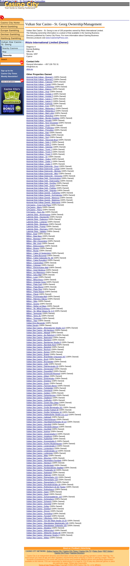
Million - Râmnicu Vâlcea (36, 299)
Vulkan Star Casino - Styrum (38, 511)
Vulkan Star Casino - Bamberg (38, 340)
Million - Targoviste (34, 313)
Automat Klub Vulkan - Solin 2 (38, 145)
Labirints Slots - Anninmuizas (38, 215)
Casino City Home (10, 23)
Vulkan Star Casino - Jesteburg (39, 436)
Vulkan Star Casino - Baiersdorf (39, 337)
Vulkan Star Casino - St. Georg (12, 43)
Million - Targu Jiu (33, 316)
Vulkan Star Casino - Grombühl (39, 405)
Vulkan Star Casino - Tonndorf (38, 516)
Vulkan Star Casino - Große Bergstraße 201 (44, 407)
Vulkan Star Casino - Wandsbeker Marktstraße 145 (47, 523)
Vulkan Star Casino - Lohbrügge (39, 453)
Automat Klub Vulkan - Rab (37, 133)
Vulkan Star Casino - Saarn (37, 492)
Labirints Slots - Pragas (36, 226)
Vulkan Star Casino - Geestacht (39, 390)
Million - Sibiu (31, 301)
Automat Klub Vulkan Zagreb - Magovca (42, 198)
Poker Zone (97, 551)
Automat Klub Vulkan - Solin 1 (38, 142)
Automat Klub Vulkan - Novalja (39, 120)
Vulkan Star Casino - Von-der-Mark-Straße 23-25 (46, 521)
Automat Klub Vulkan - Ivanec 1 (39, 99)
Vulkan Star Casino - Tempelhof (39, 514)
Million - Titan (31, 321)
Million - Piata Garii (34, 284)
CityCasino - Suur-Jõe (35, 212)
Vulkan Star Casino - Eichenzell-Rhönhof (43, 374)
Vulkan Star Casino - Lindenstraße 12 (41, 451)
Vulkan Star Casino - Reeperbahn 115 (42, 477)
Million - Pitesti (32, 294)
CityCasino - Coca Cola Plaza (38, 205)
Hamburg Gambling (11, 38)
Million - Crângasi (33, 265)
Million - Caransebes (34, 263)
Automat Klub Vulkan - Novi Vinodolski (42, 123)
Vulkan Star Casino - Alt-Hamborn (40, 330)
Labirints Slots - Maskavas (37, 224)
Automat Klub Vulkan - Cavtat (38, 84)
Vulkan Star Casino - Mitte (37, 456)
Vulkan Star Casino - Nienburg (38, 463)
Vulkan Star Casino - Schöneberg (40, 499)
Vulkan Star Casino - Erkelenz (38, 381)
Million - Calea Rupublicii (36, 260)
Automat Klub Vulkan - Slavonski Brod (42, 140)
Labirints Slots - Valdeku (36, 231)
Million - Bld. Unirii (33, 243)
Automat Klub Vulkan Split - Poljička (41, 188)
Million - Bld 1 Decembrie (36, 241)
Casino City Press (62, 553)
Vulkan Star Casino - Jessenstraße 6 (41, 434)
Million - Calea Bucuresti (36, 255)
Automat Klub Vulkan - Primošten (40, 130)
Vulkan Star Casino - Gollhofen (39, 400)
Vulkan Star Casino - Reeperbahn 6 (41, 482)
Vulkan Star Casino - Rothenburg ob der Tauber (46, 487)
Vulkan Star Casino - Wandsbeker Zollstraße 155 (46, 526)
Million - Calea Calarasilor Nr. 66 (39, 258)
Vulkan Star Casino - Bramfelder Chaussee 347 (46, 357)
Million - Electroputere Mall (37, 267)
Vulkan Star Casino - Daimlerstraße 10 (42, 366)
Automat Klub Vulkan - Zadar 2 (39, 164)
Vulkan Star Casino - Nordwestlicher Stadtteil (44, 468)
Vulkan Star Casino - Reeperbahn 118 (42, 480)
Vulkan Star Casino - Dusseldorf (39, 371)
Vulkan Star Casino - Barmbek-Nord (41, 345)
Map (4, 52)
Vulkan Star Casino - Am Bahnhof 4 (41, 335)
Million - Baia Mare (34, 236)
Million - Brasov (32, 248)
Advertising (85, 548)
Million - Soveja (32, 304)
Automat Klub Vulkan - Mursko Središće (42, 118)
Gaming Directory (77, 553)
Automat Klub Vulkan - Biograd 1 (39, 77)
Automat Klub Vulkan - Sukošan (39, 147)
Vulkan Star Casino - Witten (37, 538)
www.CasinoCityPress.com (57, 38)
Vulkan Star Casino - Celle (37, 364)
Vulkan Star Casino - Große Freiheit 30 (42, 410)
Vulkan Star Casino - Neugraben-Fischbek (43, 460)
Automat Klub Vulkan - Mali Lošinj (40, 113)
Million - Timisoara (33, 318)
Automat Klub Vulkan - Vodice (38, 159)
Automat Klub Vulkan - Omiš (38, 125)
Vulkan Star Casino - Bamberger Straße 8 (43, 342)
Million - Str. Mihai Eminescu (38, 308)
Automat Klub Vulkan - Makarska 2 (40, 111)
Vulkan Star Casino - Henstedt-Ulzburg (42, 427)
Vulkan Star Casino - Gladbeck (39, 398)
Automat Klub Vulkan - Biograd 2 (39, 79)
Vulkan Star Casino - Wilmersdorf (40, 530)
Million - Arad (31, 234)
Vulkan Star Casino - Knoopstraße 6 (41, 441)
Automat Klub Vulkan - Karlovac (39, 104)
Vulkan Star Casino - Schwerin (39, 501)
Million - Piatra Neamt (35, 292)
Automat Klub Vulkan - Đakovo (39, 89)
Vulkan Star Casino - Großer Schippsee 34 (44, 412)
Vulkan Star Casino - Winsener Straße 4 (42, 535)
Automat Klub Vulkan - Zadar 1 (39, 161)
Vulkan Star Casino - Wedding (38, 528)
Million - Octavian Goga (36, 282)
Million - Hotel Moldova (35, 270)
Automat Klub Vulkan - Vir (37, 157)
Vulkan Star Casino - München (39, 458)
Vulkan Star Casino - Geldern (38, 393)
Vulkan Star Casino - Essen (37, 383)
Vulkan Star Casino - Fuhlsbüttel (39, 388)
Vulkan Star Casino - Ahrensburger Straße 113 (45, 328)
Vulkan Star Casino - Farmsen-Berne (41, 386)
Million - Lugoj (32, 277)
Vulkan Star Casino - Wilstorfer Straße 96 (43, 533)
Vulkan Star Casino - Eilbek (37, 376)
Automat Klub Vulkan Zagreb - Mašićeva (43, 200)
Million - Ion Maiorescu (35, 272)
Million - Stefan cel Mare (36, 306)
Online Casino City (54, 551)
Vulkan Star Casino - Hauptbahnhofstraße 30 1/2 (46, 422)
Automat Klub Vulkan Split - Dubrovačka (42, 181)
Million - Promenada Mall (36, 296)
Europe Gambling (10, 30)
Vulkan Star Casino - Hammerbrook (41, 419)
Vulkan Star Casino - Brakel (37, 354)
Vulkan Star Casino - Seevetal (38, 504)
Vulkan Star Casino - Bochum (38, 349)
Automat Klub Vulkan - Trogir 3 (39, 154)
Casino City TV (85, 551)
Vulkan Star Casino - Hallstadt (38, 417)
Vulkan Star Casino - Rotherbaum (40, 489)
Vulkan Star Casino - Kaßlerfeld (39, 439)
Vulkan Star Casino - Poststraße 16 (41, 470)
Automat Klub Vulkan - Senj (37, 137)
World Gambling (9, 26)
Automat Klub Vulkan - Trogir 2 (39, 152)
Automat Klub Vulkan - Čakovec (39, 82)
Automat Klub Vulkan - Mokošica (39, 116)
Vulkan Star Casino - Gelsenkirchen (41, 395)
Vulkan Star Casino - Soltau (37, 506)
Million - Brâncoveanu (35, 246)
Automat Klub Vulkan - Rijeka (38, 135)
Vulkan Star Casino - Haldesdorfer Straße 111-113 (47, 415)
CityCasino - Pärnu (34, 210)
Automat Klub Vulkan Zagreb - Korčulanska (44, 195)
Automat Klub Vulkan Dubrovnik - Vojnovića (44, 176)
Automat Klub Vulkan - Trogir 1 (39, 149)
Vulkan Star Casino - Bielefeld (38, 347)
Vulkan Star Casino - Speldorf (38, 509)
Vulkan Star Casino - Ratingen (38, 475)
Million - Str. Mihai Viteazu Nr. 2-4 (40, 311)
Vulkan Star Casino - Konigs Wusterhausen (44, 444)
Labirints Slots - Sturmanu (37, 229)
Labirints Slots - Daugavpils (37, 217)
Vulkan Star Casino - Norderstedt (40, 465)
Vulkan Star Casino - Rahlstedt (39, 473)
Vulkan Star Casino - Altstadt (38, 333)
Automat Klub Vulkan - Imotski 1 (39, 94)
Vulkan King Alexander (35, 323)
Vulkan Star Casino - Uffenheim (39, 518)
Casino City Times (70, 551)
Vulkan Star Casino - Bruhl (37, 359)
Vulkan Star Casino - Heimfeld (38, 424)
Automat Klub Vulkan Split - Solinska (41, 190)
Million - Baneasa (33, 239)
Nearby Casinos (10, 48)
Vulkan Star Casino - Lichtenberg (40, 448)
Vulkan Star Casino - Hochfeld (38, 429)
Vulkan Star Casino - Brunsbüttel (39, 362)
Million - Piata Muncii (35, 287)
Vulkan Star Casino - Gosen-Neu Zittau (42, 403)
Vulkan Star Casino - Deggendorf (40, 369)
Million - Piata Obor (34, 289)
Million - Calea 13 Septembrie (38, 253)
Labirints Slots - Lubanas (36, 222)
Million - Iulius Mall (34, 275)
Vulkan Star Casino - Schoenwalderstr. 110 (44, 497)
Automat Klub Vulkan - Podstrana (40, 128)
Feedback (76, 548)
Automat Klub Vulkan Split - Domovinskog (43, 178)
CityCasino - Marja (34, 207)
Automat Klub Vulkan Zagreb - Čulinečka (43, 193)
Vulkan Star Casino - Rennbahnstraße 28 (43, 485)
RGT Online (108, 551)
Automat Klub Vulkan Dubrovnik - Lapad (42, 169)
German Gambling (10, 34)
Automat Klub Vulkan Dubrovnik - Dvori (42, 166)
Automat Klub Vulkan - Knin (37, 106)
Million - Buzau (32, 251)
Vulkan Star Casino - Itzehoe (38, 431)
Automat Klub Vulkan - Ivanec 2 (39, 101)
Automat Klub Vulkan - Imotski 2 (39, 96)
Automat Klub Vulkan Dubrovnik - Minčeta (43, 171)
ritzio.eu (29, 69)
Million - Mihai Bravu (34, 280)
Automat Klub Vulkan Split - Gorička (41, 183)
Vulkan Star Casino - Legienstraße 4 (41, 446)
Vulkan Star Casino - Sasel (37, 494)
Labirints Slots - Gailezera (37, 219)
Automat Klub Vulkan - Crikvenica (40, 87)
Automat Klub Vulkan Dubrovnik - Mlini (42, 174)
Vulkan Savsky (32, 325)
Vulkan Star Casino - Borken (38, 352)
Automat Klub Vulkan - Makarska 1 (40, 108)
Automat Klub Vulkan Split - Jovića (40, 186)
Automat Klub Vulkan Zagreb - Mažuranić (43, 202)
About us (66, 548)
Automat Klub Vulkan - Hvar (37, 92)
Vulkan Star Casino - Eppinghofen (40, 378)
